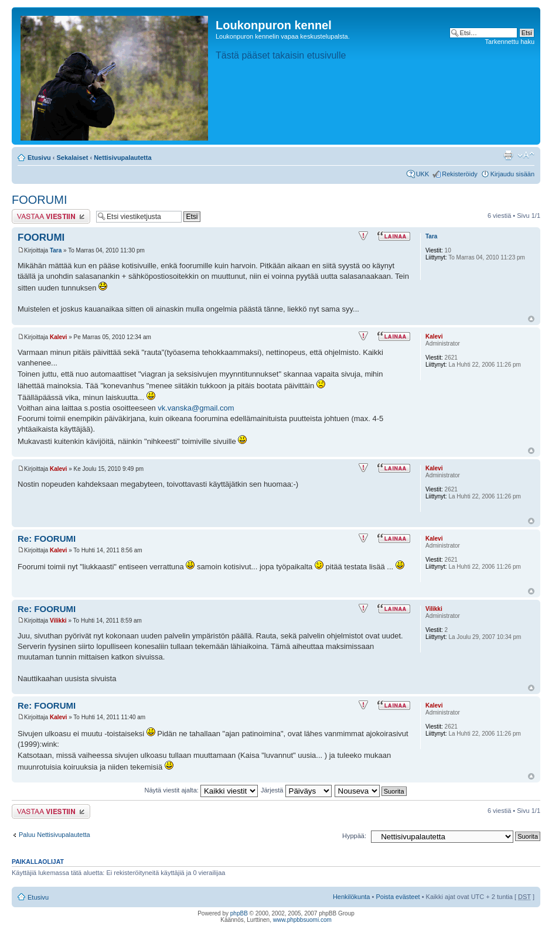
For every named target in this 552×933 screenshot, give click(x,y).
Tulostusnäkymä (508, 155)
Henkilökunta (351, 896)
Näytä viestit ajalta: (201, 790)
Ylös (531, 319)
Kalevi (58, 337)
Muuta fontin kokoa (525, 155)
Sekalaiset (72, 157)
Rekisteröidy (460, 173)
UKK (423, 173)
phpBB (239, 913)
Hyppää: (354, 835)
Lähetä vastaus (51, 216)
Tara (56, 250)
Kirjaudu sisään (512, 173)
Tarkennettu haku (509, 41)
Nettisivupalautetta (122, 157)
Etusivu (39, 157)
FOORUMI (39, 199)
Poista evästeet (398, 896)
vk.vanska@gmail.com (196, 408)
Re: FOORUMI (47, 539)
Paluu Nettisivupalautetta (54, 834)
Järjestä (296, 790)
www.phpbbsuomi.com (302, 920)
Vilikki (58, 620)
